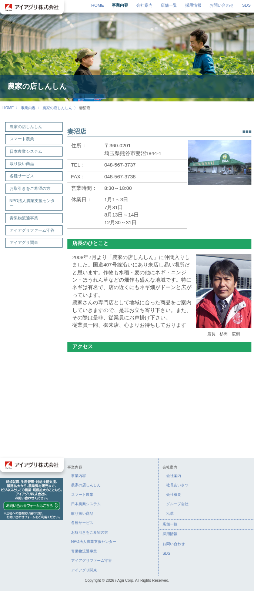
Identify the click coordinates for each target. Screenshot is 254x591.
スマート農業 (22, 139)
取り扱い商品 (22, 163)
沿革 (170, 513)
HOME (97, 5)
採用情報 (193, 5)
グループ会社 (177, 504)
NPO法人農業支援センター (32, 203)
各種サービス (22, 176)
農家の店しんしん (57, 108)
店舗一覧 (169, 5)
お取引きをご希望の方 (30, 188)
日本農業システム (26, 151)
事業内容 (120, 5)
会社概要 (173, 495)
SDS (246, 5)
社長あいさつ (177, 485)
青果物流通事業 (24, 218)
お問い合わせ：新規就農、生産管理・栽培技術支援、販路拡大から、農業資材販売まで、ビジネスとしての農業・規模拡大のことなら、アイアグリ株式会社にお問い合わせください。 (32, 499)
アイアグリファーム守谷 (32, 230)
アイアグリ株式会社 (32, 7)
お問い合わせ (222, 5)
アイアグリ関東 (24, 242)
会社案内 (144, 5)
